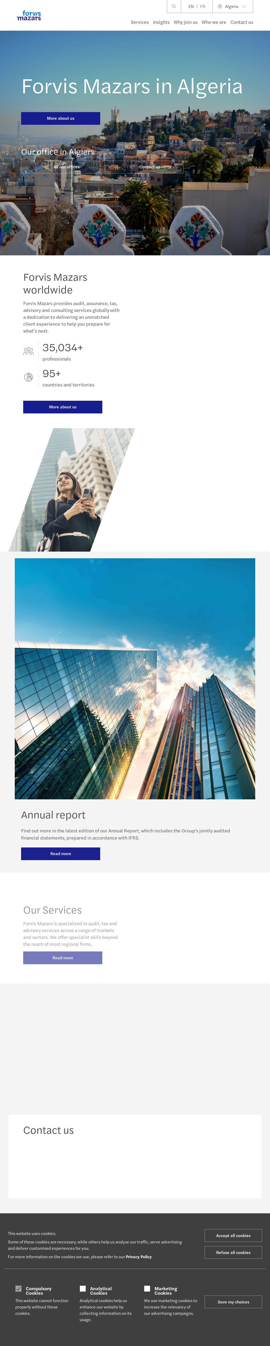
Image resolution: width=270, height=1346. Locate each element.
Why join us (185, 22)
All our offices (62, 167)
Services (140, 22)
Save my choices (233, 1302)
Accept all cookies (233, 1235)
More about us (60, 118)
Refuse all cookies (233, 1252)
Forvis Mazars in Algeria (132, 85)
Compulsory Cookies (38, 1290)
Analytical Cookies (101, 1290)
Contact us (241, 22)
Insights (161, 22)
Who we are (214, 22)
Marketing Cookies (166, 1290)
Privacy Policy (139, 1256)
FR (202, 6)
